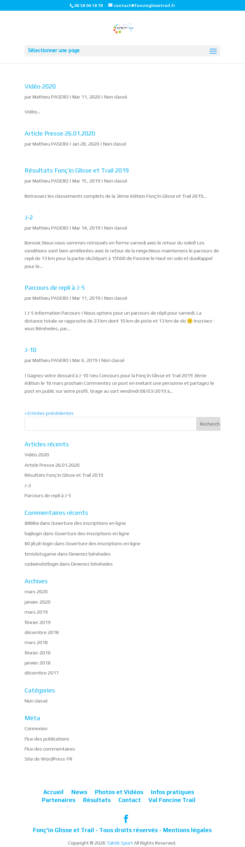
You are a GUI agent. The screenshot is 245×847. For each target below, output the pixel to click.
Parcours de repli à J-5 (55, 287)
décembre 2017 (42, 673)
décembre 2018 (42, 632)
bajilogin (33, 533)
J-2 (29, 217)
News (79, 792)
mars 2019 (36, 612)
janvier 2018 (38, 663)
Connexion (36, 728)
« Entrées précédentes (49, 413)
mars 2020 (36, 591)
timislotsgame (40, 554)
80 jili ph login (39, 543)
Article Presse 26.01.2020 (60, 133)
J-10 (30, 349)
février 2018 (38, 652)
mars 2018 (36, 642)
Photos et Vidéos (119, 792)
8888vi (32, 523)
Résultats (97, 800)
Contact (129, 800)
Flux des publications (47, 739)
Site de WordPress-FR (48, 759)
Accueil (53, 792)
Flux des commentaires (50, 749)
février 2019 (38, 622)
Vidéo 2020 (40, 86)
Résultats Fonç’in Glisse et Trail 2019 (77, 170)
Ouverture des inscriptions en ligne (88, 523)
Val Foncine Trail (172, 800)
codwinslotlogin (41, 564)
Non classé (115, 97)
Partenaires (58, 800)
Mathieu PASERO (51, 97)
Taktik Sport (120, 843)
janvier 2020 (38, 602)
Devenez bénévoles (90, 554)
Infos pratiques (172, 792)
